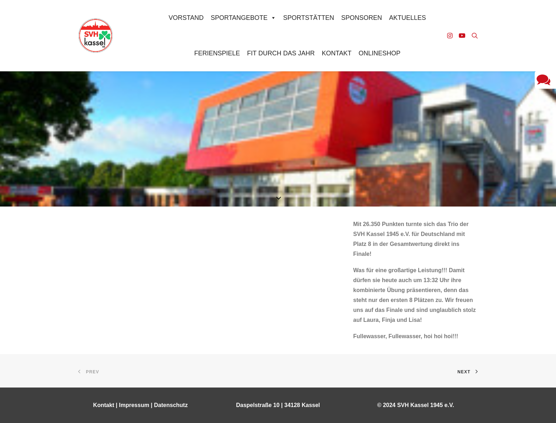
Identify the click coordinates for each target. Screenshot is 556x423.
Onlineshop (379, 53)
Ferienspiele (217, 53)
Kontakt (336, 53)
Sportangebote (243, 17)
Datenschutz (171, 405)
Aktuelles (407, 17)
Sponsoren (361, 17)
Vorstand (186, 17)
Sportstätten (308, 17)
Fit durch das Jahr (281, 53)
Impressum (134, 405)
